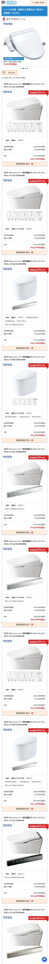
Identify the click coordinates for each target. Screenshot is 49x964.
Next (44, 44)
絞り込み (8, 73)
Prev (5, 44)
